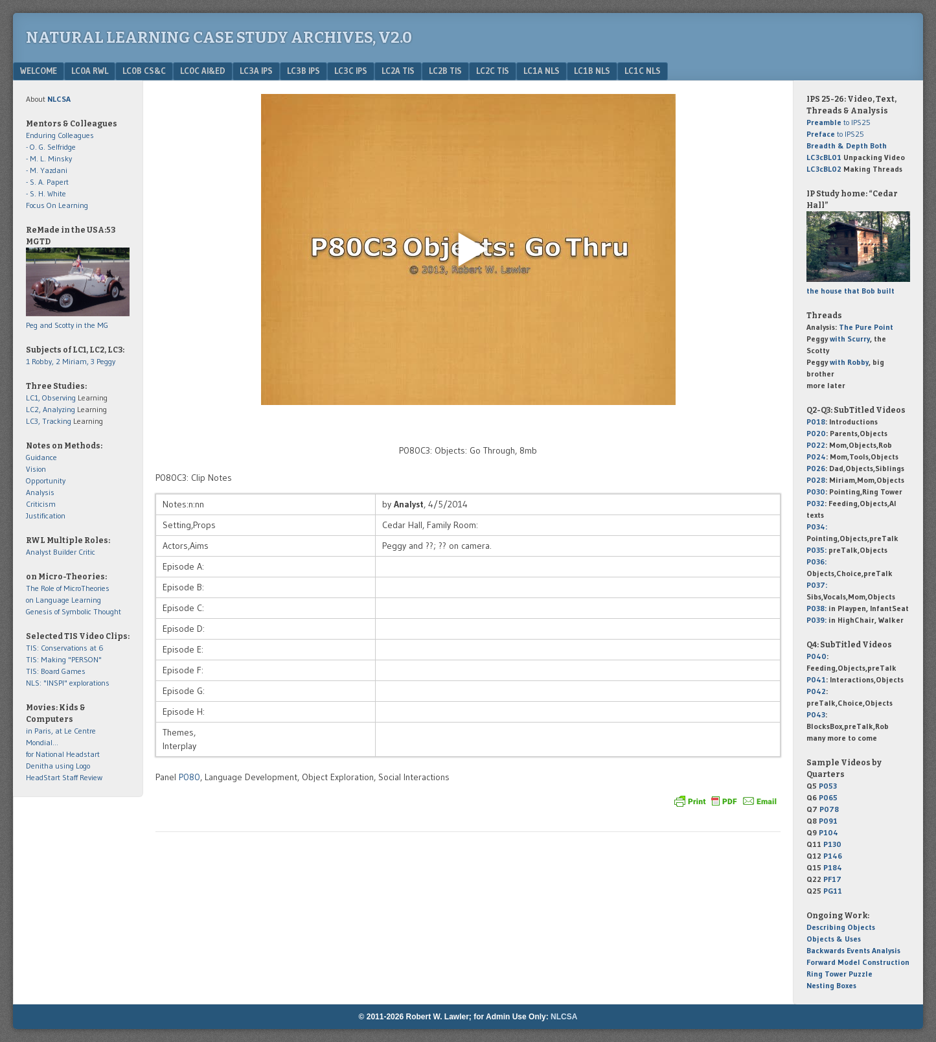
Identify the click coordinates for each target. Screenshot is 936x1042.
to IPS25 (838, 122)
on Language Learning (63, 600)
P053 (828, 786)
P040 (816, 656)
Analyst (38, 552)
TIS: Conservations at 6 (65, 648)
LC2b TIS (445, 70)
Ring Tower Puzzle (839, 973)
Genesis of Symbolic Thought (73, 611)
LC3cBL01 (823, 157)
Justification (45, 515)
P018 (815, 421)
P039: (816, 620)
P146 (832, 856)
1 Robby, (41, 361)
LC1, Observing (51, 397)
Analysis (40, 492)
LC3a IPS (256, 70)
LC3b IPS (303, 70)
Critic (86, 552)
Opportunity (45, 480)
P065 (828, 797)
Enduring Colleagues (60, 135)
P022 (815, 445)
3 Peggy (103, 361)
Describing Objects (840, 927)
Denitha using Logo (58, 765)
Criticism (41, 504)
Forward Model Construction (857, 962)
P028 (815, 480)
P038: (816, 608)
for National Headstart (63, 754)
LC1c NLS (642, 70)
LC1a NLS (541, 70)
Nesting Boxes (831, 985)
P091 (828, 821)
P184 (832, 867)
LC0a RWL (89, 70)
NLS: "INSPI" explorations (67, 683)
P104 (828, 832)
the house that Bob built (850, 290)
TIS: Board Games (56, 671)
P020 (816, 433)
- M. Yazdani (46, 170)
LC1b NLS (592, 70)
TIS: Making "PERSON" (64, 659)
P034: (816, 526)
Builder (64, 552)
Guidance (41, 457)
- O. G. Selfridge (51, 147)
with (850, 338)
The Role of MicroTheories (67, 588)
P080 (189, 777)
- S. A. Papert (47, 182)
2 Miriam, (73, 361)
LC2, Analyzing (50, 409)
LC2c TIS (492, 70)
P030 (815, 491)
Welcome (38, 70)
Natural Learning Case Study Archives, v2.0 (219, 38)
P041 (816, 679)
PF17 (832, 879)
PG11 (832, 891)
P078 (829, 809)
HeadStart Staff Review (64, 777)
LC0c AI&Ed (202, 70)
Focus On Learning (57, 205)
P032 (815, 503)
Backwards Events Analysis (853, 950)
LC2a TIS (398, 70)
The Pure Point (866, 327)
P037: (816, 585)
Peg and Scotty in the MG (67, 325)
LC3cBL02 (823, 169)
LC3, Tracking (48, 421)
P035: (817, 550)
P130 (832, 844)
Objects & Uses (833, 939)
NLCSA (564, 1016)
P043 (815, 714)
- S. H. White (46, 193)
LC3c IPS (350, 70)
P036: (816, 561)
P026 (815, 468)
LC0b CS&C (144, 70)
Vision (36, 469)
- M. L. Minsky (49, 158)
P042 (816, 691)
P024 (816, 456)
